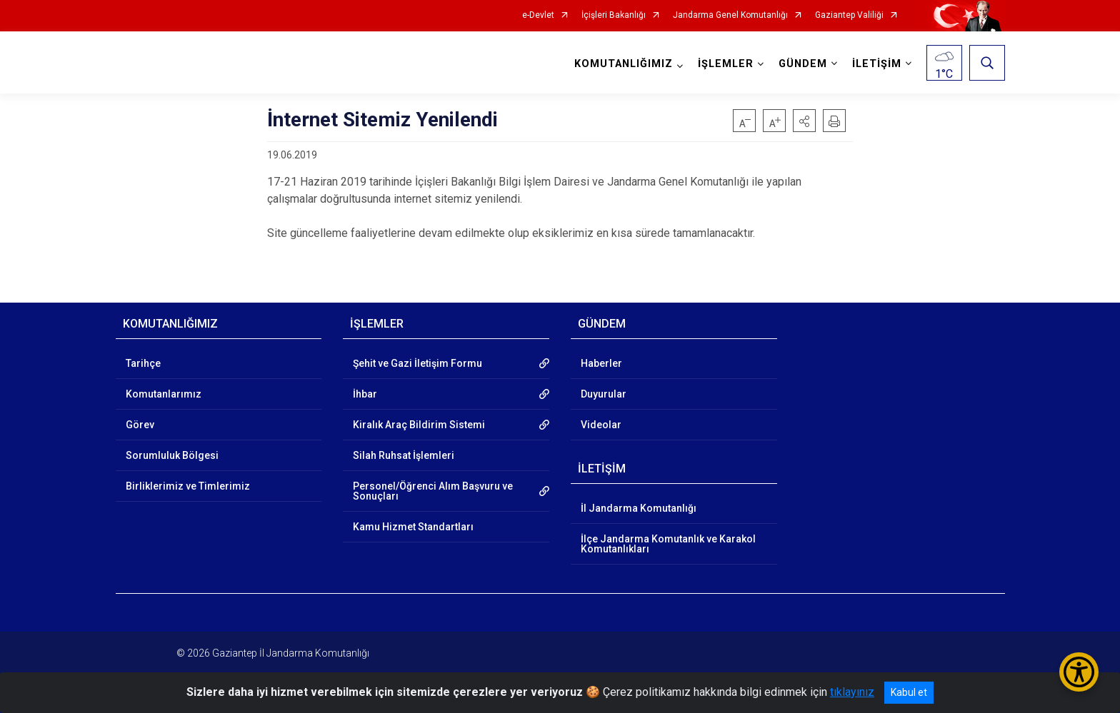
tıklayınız (852, 692)
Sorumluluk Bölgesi (172, 455)
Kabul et (909, 692)
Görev (140, 424)
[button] (804, 120)
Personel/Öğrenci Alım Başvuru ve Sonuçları (433, 491)
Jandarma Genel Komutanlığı (730, 15)
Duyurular (603, 394)
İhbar (365, 394)
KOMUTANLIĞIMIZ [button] (623, 64)
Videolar (601, 424)
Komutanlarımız (163, 394)
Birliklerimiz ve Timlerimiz (188, 486)
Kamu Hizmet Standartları (413, 526)
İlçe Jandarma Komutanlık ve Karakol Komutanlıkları (668, 544)
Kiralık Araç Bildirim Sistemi (419, 424)
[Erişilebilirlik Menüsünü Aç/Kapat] (1079, 672)
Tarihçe (143, 363)
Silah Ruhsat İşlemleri (403, 455)
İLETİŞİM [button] (876, 64)
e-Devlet (538, 15)
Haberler (601, 363)
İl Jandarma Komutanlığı (638, 508)
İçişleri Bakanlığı (613, 15)
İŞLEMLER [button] (726, 64)
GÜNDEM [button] (803, 64)
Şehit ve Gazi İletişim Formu (417, 363)
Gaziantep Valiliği (849, 15)
